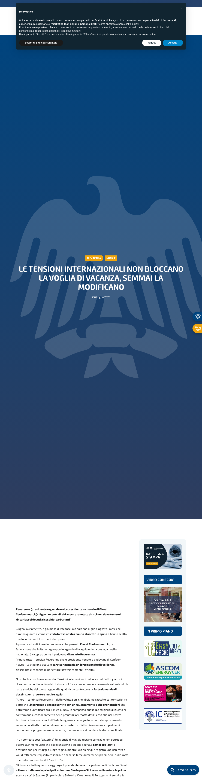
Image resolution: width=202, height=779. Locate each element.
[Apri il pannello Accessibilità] (9, 770)
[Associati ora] (197, 316)
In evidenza (93, 257)
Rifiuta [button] (152, 42)
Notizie (111, 257)
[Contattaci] (197, 328)
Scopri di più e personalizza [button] (41, 42)
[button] (181, 8)
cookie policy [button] (131, 24)
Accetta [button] (172, 42)
